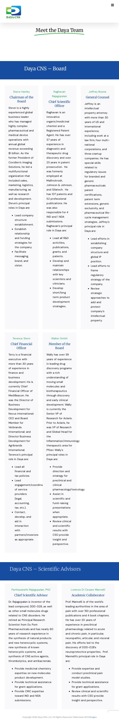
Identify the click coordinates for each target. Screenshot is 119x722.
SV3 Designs (91, 717)
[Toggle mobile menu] (112, 5)
